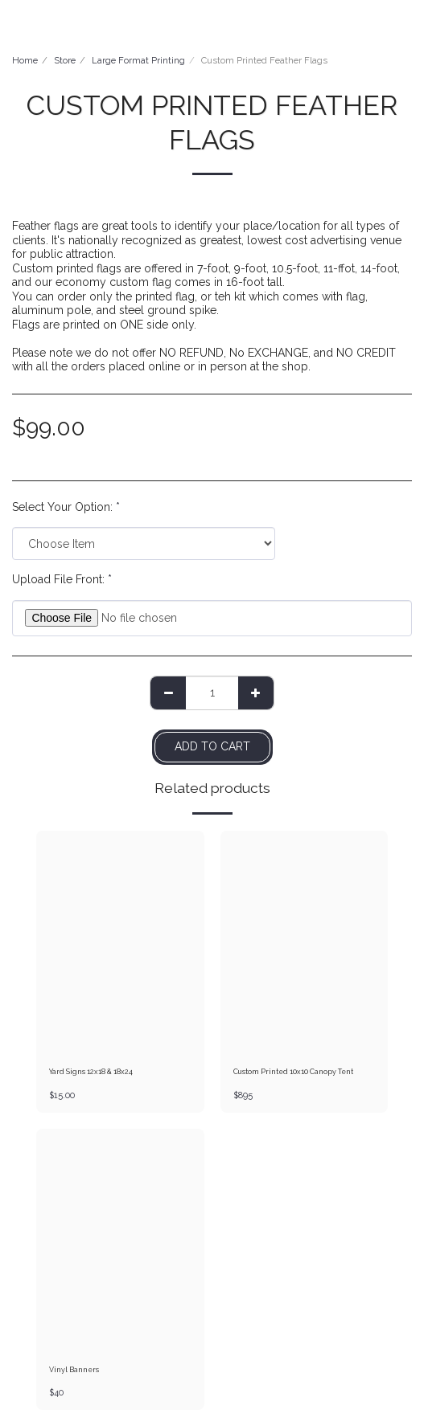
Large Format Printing (138, 60)
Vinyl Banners (74, 1370)
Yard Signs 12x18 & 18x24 (91, 1072)
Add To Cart (212, 746)
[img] (120, 942)
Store (65, 60)
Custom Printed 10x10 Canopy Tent (293, 1072)
